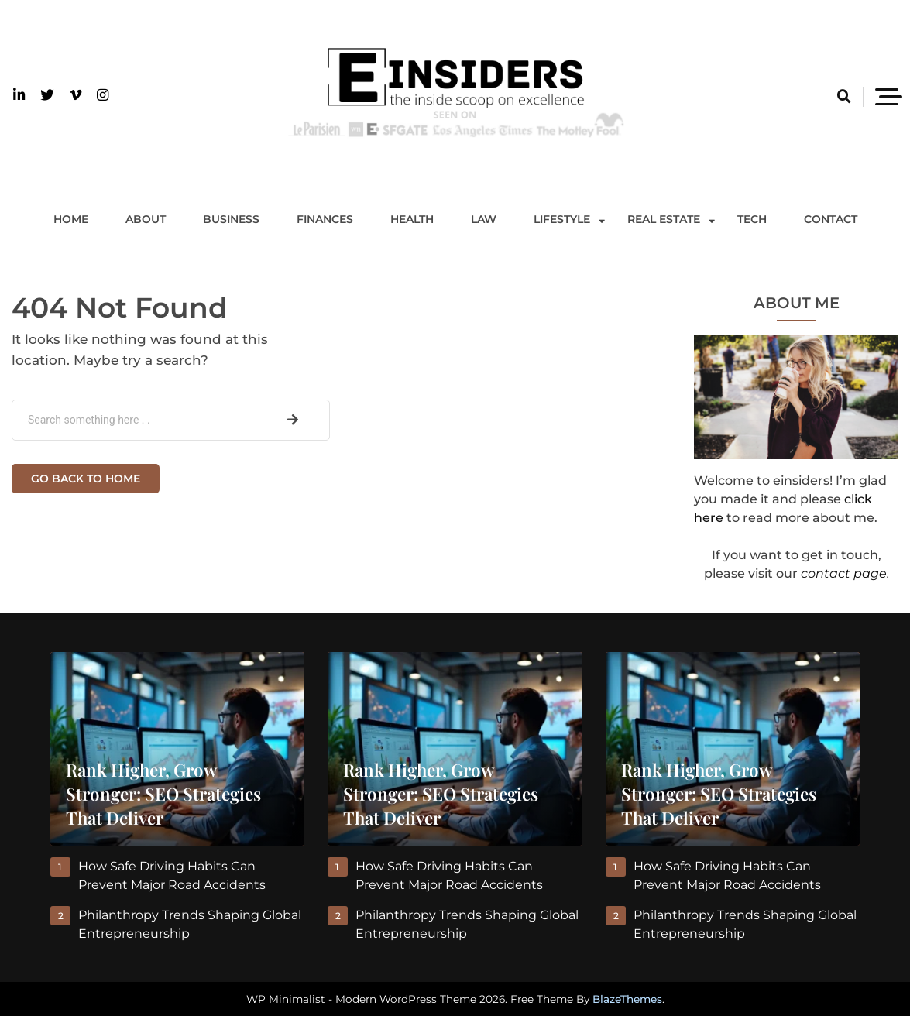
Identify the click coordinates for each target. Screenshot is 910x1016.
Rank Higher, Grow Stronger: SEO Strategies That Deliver (163, 793)
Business (231, 219)
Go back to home (85, 479)
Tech (752, 219)
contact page (844, 573)
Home (70, 219)
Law (483, 219)
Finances (325, 219)
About (145, 219)
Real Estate (663, 219)
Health (412, 219)
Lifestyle (562, 219)
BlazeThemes (627, 999)
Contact (830, 219)
